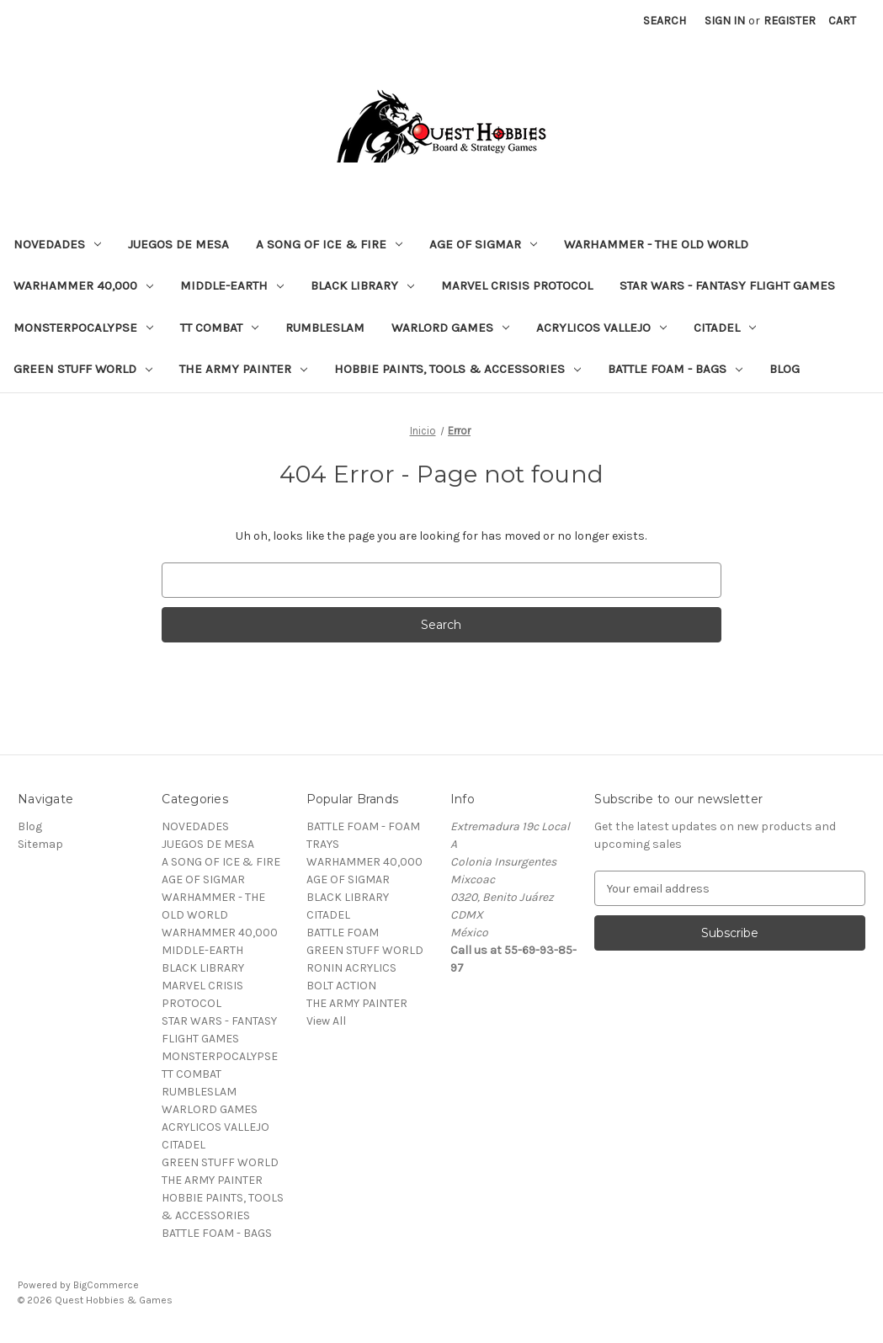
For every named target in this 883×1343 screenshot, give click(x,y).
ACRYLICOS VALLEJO (601, 327)
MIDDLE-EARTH (232, 285)
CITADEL (725, 327)
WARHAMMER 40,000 (83, 285)
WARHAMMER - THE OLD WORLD (656, 244)
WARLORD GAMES (450, 327)
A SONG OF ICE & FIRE (329, 244)
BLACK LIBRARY (362, 285)
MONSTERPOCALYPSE (83, 327)
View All (326, 1021)
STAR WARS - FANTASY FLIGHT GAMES (727, 285)
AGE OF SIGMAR (483, 244)
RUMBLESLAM (324, 327)
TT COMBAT (219, 327)
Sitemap (40, 844)
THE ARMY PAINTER (243, 368)
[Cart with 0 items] (842, 20)
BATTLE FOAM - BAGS (675, 368)
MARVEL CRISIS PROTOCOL (517, 285)
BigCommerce (106, 1285)
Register (789, 20)
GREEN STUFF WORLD (82, 368)
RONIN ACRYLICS (351, 968)
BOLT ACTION (341, 985)
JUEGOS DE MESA (178, 244)
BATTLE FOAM (342, 932)
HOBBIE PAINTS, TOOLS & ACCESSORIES (457, 368)
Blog (784, 368)
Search (664, 20)
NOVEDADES (57, 244)
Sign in (725, 20)
